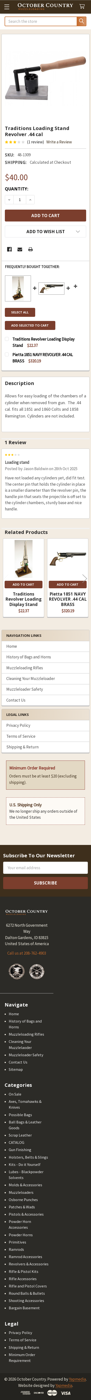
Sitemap (16, 1069)
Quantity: (16, 189)
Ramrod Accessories (25, 1256)
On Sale (15, 1094)
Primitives (17, 1242)
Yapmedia (77, 1379)
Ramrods (16, 1249)
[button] (45, 231)
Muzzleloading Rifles (24, 668)
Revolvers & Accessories (29, 1263)
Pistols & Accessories (26, 1214)
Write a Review (59, 142)
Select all (20, 312)
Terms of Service (20, 736)
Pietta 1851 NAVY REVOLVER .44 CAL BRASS (68, 599)
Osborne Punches (23, 1199)
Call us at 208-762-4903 (26, 953)
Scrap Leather (20, 1135)
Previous (6, 578)
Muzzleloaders (21, 1192)
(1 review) (35, 142)
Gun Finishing (20, 1149)
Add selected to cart (30, 325)
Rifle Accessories (23, 1278)
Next (85, 578)
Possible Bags (20, 1114)
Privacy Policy (18, 725)
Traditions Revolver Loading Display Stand (23, 599)
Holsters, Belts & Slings (28, 1157)
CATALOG (16, 1142)
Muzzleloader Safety (24, 689)
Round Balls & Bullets (27, 1293)
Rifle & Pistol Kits (23, 1271)
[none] (45, 78)
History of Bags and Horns (28, 657)
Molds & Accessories (25, 1184)
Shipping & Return (22, 747)
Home (11, 646)
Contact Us (15, 700)
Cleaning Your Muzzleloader (30, 678)
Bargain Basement (24, 1307)
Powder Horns (21, 1234)
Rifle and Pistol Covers (28, 1286)
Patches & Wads (22, 1206)
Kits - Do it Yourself (25, 1164)
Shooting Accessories (26, 1300)
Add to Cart (23, 584)
